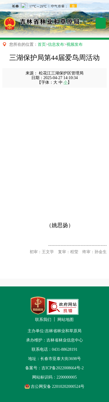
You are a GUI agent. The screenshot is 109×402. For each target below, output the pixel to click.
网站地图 (65, 319)
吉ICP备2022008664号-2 (62, 368)
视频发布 (74, 44)
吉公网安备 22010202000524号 (58, 386)
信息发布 (56, 44)
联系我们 (43, 319)
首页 (42, 44)
